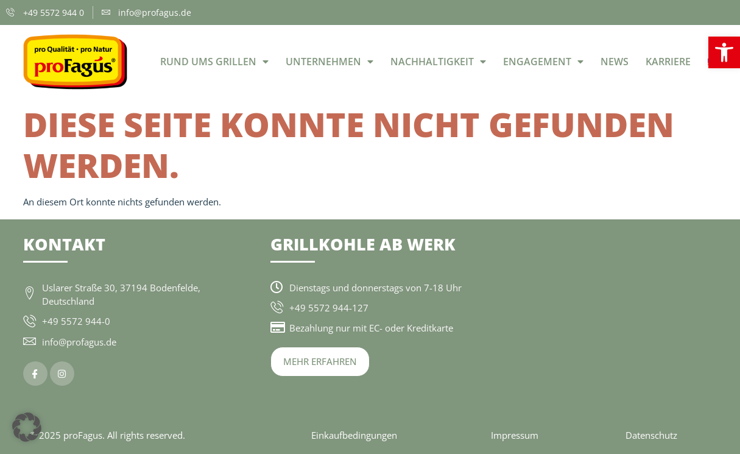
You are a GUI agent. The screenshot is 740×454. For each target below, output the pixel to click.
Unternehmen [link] (329, 61)
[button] (27, 427)
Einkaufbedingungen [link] (354, 435)
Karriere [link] (668, 61)
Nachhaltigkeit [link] (438, 61)
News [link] (615, 61)
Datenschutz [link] (651, 435)
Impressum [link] (514, 435)
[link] (724, 52)
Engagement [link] (543, 61)
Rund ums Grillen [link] (214, 61)
